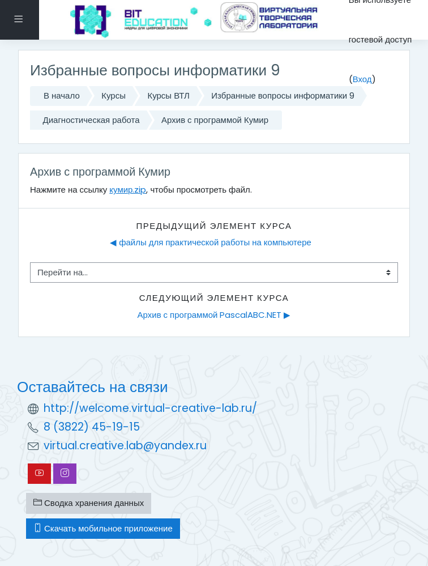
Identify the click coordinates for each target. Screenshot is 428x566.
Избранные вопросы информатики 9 (282, 95)
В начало (62, 95)
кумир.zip (127, 189)
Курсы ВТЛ (168, 95)
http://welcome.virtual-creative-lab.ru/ (150, 408)
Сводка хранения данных (88, 503)
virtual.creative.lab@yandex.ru (125, 445)
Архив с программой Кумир (214, 120)
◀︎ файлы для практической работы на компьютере (210, 242)
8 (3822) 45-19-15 (92, 427)
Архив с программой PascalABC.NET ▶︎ (214, 315)
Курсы (113, 95)
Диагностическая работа (91, 120)
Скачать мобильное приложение (103, 528)
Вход (362, 79)
